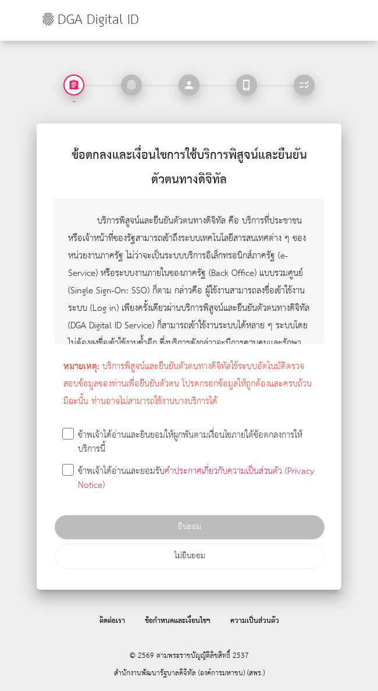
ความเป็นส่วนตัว (254, 621)
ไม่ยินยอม (189, 556)
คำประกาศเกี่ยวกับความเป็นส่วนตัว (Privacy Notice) (196, 478)
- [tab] (74, 101)
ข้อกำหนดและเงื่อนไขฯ (178, 621)
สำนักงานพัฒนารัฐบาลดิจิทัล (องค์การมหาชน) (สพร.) (189, 673)
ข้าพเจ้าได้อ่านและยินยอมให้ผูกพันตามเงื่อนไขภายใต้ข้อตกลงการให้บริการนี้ (182, 442)
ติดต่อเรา (112, 621)
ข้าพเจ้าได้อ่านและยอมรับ (188, 478)
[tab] (131, 85)
